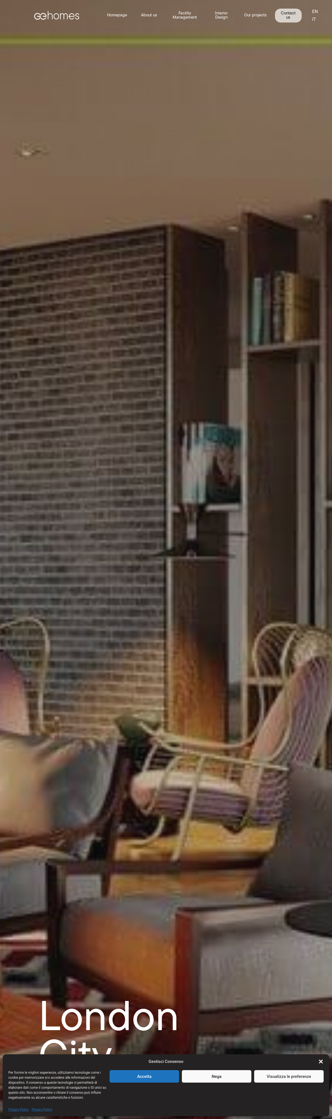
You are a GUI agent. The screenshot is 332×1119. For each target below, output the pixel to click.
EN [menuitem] (315, 11)
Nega (216, 1076)
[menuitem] (315, 12)
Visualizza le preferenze (289, 1076)
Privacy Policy (18, 1110)
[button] (321, 1061)
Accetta (144, 1076)
